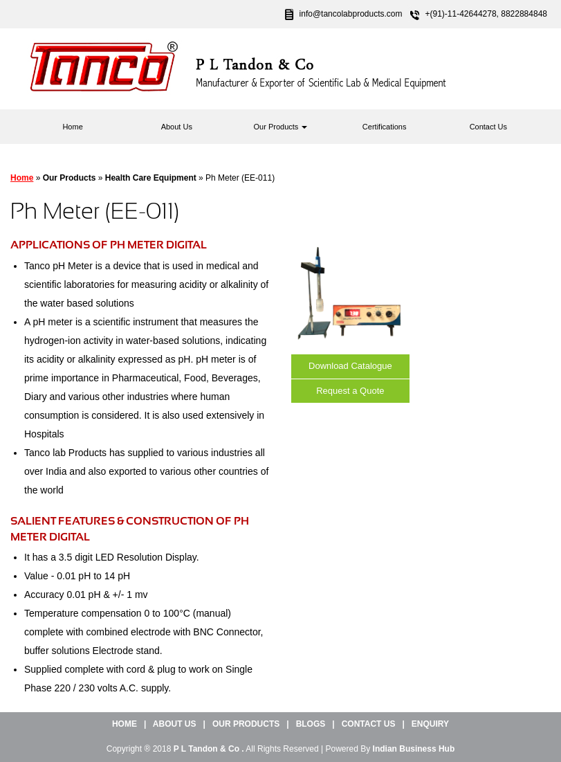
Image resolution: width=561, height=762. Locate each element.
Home (72, 127)
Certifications (384, 127)
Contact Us (488, 127)
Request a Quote (350, 390)
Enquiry (430, 724)
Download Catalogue (350, 366)
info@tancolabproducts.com (351, 14)
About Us (176, 127)
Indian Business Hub (414, 749)
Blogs (311, 724)
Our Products (281, 127)
